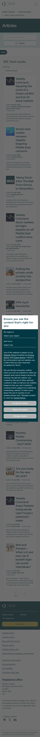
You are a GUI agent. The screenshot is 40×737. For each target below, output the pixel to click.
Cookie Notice (19, 358)
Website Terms (10, 355)
